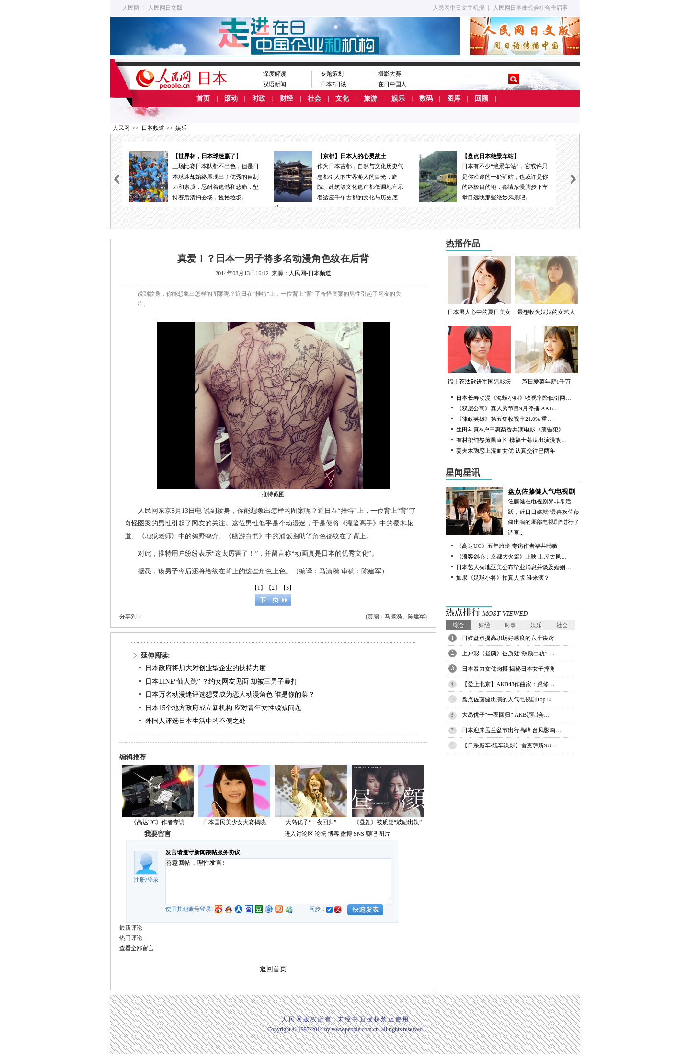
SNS (359, 833)
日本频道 (152, 128)
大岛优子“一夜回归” (311, 822)
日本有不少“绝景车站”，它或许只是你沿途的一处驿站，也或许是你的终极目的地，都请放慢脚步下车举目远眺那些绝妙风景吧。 (483, 176)
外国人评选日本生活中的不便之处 (195, 720)
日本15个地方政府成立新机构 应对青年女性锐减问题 (223, 707)
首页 (203, 98)
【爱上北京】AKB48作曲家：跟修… (508, 684)
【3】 (287, 587)
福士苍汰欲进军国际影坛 (479, 355)
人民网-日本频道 (310, 273)
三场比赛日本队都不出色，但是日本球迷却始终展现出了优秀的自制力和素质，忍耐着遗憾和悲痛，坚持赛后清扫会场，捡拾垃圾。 (194, 176)
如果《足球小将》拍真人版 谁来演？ (503, 577)
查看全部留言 (136, 948)
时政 (258, 98)
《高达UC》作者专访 (158, 822)
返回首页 (273, 969)
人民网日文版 (165, 7)
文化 (342, 98)
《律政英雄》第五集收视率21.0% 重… (504, 419)
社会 (314, 98)
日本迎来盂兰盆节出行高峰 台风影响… (511, 730)
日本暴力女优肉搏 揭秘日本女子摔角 (508, 668)
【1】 (259, 587)
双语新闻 (274, 84)
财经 (286, 98)
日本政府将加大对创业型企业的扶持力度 (205, 668)
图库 (453, 98)
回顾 (481, 98)
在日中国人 (392, 84)
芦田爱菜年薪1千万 (546, 355)
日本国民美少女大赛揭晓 (234, 822)
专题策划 (332, 73)
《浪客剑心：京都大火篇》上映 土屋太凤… (511, 556)
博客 (333, 833)
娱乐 (398, 98)
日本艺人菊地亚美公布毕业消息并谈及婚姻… (513, 567)
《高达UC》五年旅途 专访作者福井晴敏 (507, 546)
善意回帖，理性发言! (278, 881)
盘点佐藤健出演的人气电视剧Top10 (507, 699)
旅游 (370, 98)
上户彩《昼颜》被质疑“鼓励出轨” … (508, 653)
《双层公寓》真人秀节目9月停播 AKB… (507, 408)
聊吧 (371, 833)
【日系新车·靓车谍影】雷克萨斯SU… (509, 745)
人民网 (130, 7)
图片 (384, 833)
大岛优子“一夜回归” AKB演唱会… (506, 714)
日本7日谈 (333, 84)
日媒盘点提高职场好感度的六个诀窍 (508, 638)
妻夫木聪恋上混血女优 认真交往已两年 (505, 450)
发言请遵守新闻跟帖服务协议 (202, 852)
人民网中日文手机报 (458, 7)
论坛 (320, 833)
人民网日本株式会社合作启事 (530, 7)
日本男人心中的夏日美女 (479, 285)
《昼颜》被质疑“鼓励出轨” (388, 822)
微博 (346, 833)
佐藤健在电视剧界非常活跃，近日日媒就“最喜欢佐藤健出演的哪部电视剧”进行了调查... (513, 511)
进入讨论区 (299, 833)
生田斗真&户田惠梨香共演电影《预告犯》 (510, 429)
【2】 (273, 587)
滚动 (231, 98)
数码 (426, 98)
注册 (139, 879)
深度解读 (274, 73)
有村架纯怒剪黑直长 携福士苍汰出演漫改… (511, 440)
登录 (153, 879)
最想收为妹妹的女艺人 (546, 285)
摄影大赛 (389, 73)
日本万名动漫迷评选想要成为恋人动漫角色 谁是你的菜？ (230, 694)
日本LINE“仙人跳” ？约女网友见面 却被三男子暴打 (221, 681)
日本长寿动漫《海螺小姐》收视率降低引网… (513, 398)
